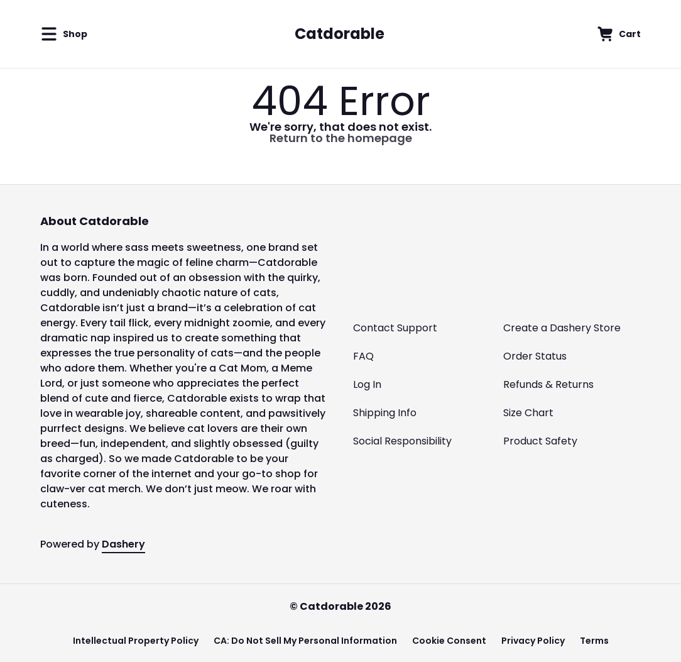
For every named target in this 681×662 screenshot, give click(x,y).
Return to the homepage (341, 138)
